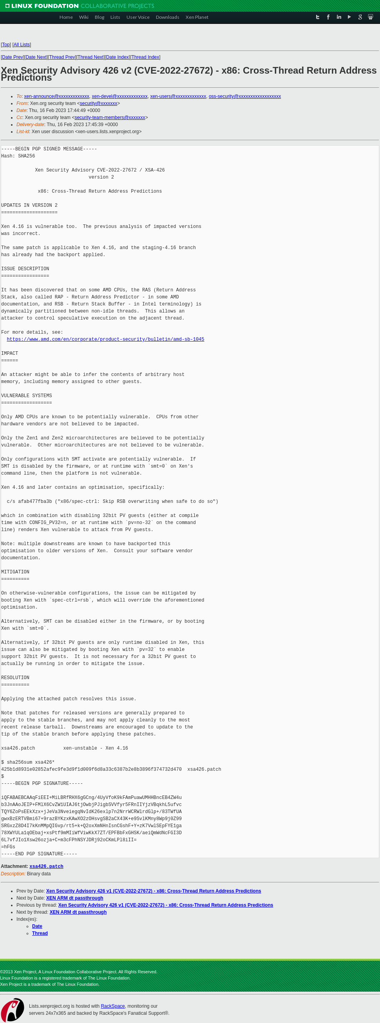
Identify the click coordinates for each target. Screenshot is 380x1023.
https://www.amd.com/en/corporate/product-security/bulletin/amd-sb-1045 (105, 339)
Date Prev (12, 57)
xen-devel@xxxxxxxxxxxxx (120, 96)
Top (5, 44)
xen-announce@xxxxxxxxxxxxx (56, 96)
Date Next (35, 57)
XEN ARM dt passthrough (74, 897)
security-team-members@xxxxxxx (109, 117)
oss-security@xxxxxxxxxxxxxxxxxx (245, 96)
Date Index (117, 57)
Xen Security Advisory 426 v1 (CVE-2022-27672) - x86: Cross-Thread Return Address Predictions (153, 890)
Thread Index (145, 57)
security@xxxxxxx (99, 103)
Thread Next (90, 57)
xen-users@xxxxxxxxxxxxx (178, 96)
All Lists (22, 44)
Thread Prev (62, 57)
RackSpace (113, 1006)
